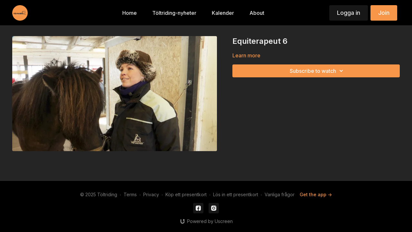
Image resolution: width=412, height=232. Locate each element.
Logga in (348, 12)
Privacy (151, 194)
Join (383, 12)
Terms (130, 194)
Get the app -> (316, 194)
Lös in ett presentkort (235, 194)
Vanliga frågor (280, 194)
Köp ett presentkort (186, 194)
